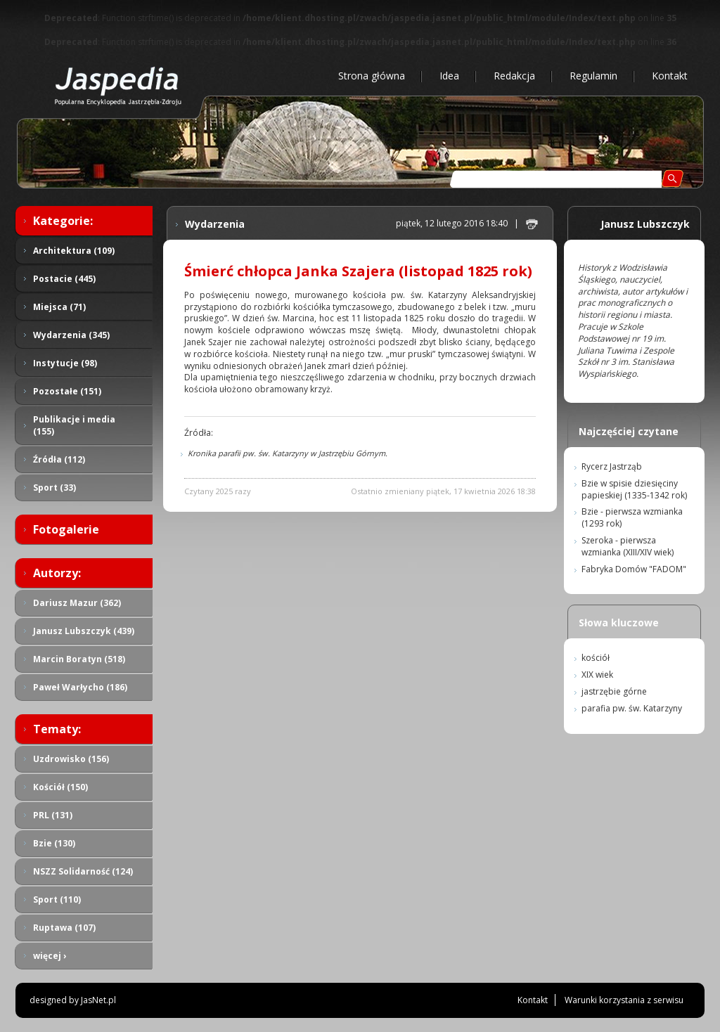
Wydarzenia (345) (71, 335)
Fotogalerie (66, 529)
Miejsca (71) (59, 307)
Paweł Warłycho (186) (80, 687)
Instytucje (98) (65, 363)
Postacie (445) (64, 279)
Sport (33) (54, 488)
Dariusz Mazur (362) (77, 603)
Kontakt (670, 75)
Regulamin (593, 75)
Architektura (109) (74, 251)
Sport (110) (57, 899)
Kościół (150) (60, 787)
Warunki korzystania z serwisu (624, 1000)
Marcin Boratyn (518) (79, 659)
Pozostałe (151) (67, 391)
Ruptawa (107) (64, 928)
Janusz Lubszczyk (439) (83, 631)
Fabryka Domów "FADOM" (633, 569)
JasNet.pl (98, 1000)
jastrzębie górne (614, 691)
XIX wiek (597, 675)
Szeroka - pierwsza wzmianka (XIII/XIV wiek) (627, 546)
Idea (449, 75)
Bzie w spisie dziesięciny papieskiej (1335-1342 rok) (634, 489)
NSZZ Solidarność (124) (83, 871)
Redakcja (514, 75)
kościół (595, 658)
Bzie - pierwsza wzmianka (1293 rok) (632, 517)
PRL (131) (52, 815)
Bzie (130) (54, 843)
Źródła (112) (59, 459)
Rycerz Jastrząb (611, 466)
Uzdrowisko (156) (71, 759)
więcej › (49, 956)
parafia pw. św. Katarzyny (631, 708)
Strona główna (371, 75)
